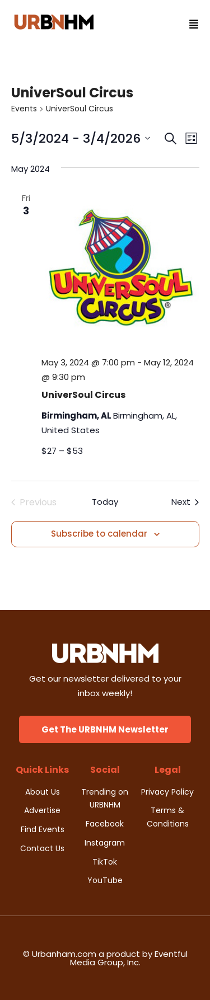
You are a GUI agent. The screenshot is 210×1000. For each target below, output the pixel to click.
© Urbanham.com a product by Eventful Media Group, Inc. (105, 958)
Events (24, 109)
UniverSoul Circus (83, 394)
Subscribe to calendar (99, 533)
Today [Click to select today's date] (105, 502)
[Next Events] (185, 502)
